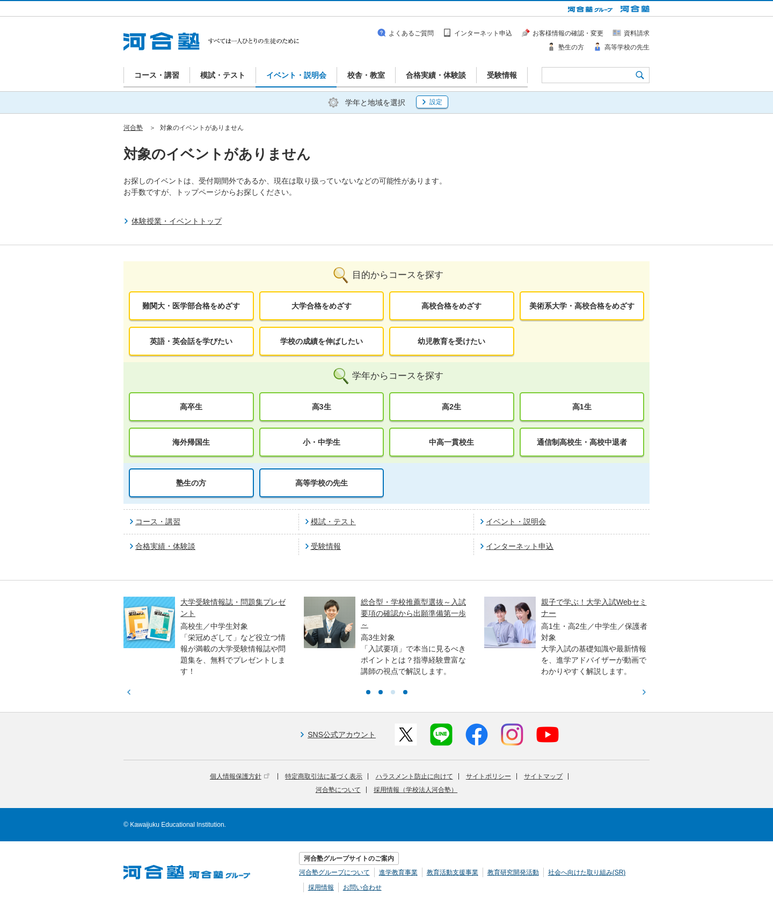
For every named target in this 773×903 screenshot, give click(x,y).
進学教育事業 (398, 872)
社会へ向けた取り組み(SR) (587, 872)
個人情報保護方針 (239, 776)
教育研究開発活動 (513, 872)
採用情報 (321, 887)
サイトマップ (543, 776)
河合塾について (338, 790)
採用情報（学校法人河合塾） (415, 790)
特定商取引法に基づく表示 (323, 776)
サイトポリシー (488, 776)
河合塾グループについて (334, 872)
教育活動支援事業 (452, 872)
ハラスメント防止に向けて (414, 776)
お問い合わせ (362, 887)
